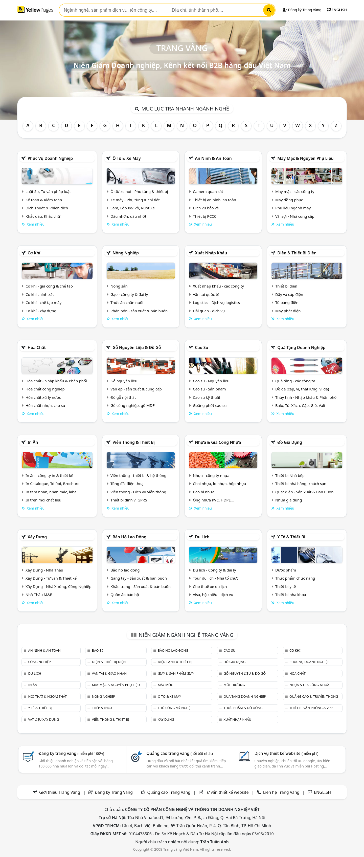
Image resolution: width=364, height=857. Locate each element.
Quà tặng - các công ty (295, 380)
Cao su (201, 347)
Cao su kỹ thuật (206, 397)
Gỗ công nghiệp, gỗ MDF (132, 405)
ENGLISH (337, 9)
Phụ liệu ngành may (293, 207)
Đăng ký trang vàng (71, 753)
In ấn (33, 442)
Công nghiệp (39, 662)
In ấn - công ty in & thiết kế (49, 475)
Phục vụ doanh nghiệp (50, 158)
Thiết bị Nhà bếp (290, 475)
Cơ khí (34, 253)
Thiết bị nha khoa (290, 594)
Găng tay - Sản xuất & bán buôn (138, 578)
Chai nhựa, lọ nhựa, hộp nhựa (219, 483)
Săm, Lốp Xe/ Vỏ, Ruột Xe (132, 207)
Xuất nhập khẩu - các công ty (218, 286)
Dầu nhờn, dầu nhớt (128, 216)
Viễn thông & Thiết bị (133, 442)
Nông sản (119, 286)
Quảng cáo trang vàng (179, 753)
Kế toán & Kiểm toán (44, 199)
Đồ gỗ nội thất (123, 397)
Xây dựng (37, 537)
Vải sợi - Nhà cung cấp (294, 216)
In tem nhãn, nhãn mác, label (52, 491)
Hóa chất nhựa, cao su (45, 405)
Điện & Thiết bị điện (296, 253)
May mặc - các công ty (294, 191)
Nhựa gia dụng (288, 499)
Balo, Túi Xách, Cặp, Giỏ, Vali (300, 405)
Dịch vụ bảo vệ (206, 207)
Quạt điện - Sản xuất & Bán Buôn (304, 491)
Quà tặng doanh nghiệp (301, 347)
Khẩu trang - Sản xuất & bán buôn (140, 586)
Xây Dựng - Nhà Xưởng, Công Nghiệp (59, 586)
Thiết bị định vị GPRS (128, 499)
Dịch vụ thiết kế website (286, 753)
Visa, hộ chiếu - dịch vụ (213, 594)
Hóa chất (37, 347)
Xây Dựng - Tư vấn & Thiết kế (51, 578)
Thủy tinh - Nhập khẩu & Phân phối (306, 397)
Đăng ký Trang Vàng (302, 9)
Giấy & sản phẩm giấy (176, 673)
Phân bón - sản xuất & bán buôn (139, 310)
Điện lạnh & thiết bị (175, 662)
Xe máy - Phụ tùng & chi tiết (135, 199)
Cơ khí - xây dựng (41, 310)
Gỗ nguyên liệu (123, 380)
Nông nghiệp (125, 253)
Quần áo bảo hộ (124, 594)
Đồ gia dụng (289, 442)
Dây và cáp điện (289, 294)
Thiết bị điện (286, 286)
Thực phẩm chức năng (295, 578)
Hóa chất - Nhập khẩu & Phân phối (56, 380)
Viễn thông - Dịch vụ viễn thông (138, 491)
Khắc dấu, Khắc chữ (43, 216)
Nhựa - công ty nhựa (211, 475)
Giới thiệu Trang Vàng (59, 792)
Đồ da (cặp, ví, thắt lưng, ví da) (302, 388)
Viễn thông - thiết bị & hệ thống (138, 475)
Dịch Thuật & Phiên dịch (47, 207)
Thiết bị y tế (285, 586)
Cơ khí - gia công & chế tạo (49, 286)
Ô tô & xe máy (126, 158)
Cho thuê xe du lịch (210, 586)
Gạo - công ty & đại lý (129, 294)
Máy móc (165, 685)
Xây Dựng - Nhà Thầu (44, 570)
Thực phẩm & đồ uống (243, 708)
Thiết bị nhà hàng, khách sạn (300, 483)
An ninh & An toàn (213, 158)
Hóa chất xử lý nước (43, 397)
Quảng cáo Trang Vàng (168, 792)
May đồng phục (289, 199)
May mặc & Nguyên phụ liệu (305, 158)
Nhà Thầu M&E (39, 594)
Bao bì (97, 650)
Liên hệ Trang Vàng (281, 792)
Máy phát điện (288, 310)
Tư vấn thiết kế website (227, 792)
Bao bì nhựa (203, 491)
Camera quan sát (208, 191)
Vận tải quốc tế (206, 294)
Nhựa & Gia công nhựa (218, 442)
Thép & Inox (102, 708)
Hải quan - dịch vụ (209, 310)
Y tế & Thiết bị (291, 537)
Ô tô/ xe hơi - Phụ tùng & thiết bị (139, 191)
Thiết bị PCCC (204, 216)
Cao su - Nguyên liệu (211, 380)
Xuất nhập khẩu (211, 253)
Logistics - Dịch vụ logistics (216, 302)
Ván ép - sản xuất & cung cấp (136, 388)
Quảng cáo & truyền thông (313, 696)
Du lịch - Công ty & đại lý (214, 570)
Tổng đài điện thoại (127, 483)
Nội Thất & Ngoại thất (47, 696)
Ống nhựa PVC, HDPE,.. (213, 499)
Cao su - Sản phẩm (209, 388)
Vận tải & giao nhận (109, 673)
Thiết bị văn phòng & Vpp (311, 708)
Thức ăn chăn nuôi (126, 302)
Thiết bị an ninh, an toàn (214, 199)
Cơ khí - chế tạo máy (43, 302)
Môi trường (234, 685)
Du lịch (202, 537)
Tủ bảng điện (287, 302)
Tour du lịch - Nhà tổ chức (215, 578)
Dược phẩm (285, 570)
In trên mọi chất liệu (43, 499)
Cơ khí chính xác (40, 294)
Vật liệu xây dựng (43, 719)
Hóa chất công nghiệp (45, 388)
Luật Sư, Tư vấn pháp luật (48, 191)
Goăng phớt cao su (210, 405)
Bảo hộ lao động (129, 537)
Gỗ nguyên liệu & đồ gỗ (136, 347)
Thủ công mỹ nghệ (174, 708)
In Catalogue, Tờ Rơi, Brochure (52, 483)
